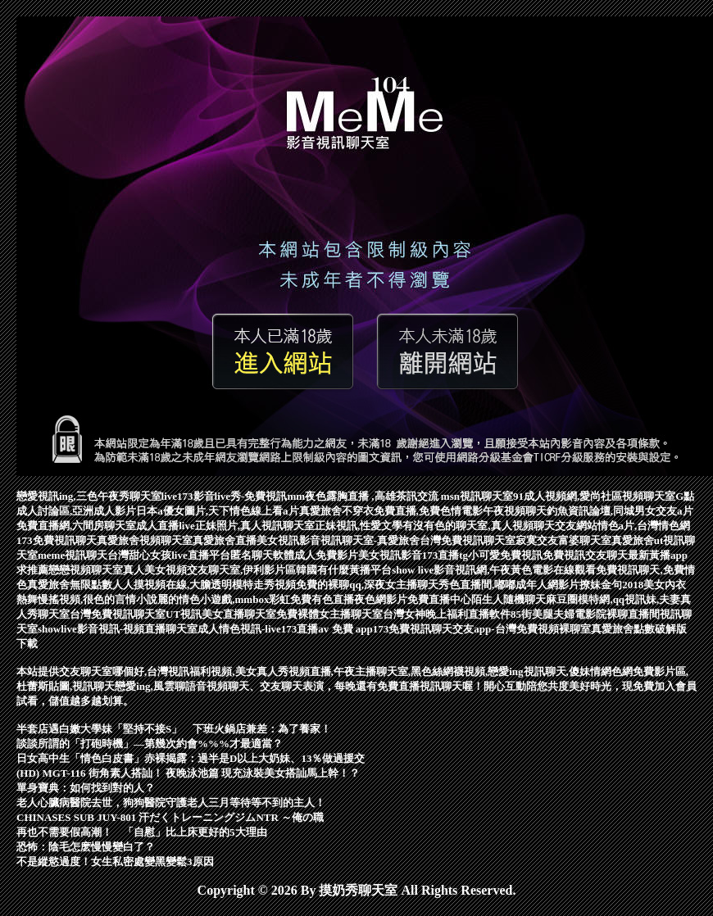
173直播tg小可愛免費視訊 (482, 555)
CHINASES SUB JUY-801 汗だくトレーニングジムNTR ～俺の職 (170, 817)
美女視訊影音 (390, 555)
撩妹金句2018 (611, 584)
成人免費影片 (326, 555)
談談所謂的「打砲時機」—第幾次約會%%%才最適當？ (149, 743)
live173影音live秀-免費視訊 (224, 496)
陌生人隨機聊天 (508, 599)
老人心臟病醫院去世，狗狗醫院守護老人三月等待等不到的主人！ (170, 802)
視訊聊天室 (486, 496)
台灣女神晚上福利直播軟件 (447, 614)
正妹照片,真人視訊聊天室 (255, 525)
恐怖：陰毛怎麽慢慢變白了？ (85, 847)
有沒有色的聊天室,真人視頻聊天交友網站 (499, 525)
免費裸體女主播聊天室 (329, 614)
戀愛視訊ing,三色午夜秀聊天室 (88, 496)
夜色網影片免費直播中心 (412, 599)
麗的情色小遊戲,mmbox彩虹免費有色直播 (255, 599)
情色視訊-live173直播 (268, 629)
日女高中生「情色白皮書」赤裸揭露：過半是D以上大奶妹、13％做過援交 (190, 758)
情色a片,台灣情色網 (644, 525)
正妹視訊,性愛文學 (358, 525)
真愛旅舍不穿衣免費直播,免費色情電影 (391, 511)
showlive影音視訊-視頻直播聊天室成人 (128, 629)
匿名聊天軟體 (262, 555)
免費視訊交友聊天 (585, 555)
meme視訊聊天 (72, 555)
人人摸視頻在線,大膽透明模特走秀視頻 (204, 584)
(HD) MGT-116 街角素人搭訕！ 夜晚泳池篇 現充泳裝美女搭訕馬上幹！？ (188, 773)
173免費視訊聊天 (56, 540)
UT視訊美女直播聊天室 (221, 614)
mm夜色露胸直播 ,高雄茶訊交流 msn (373, 496)
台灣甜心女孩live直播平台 (168, 555)
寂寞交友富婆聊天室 (563, 540)
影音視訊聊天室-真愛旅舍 (359, 540)
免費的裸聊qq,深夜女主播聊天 (367, 584)
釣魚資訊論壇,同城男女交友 (612, 511)
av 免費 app (345, 629)
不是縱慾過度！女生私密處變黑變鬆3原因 (115, 861)
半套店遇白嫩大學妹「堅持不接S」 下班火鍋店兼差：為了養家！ (173, 729)
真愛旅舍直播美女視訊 (246, 540)
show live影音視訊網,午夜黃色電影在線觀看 (494, 570)
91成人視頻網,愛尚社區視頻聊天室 (594, 496)
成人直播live (165, 525)
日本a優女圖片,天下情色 (193, 511)
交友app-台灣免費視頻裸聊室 (521, 629)
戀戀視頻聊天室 (85, 570)
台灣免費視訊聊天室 (467, 540)
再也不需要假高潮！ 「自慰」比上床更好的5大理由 (141, 832)
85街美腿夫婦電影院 (558, 614)
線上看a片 (275, 511)
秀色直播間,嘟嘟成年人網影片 (508, 584)
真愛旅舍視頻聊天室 (145, 540)
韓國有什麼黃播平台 (344, 570)
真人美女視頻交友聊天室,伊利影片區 (209, 570)
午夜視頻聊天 (515, 511)
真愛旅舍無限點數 (69, 584)
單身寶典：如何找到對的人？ (85, 788)
